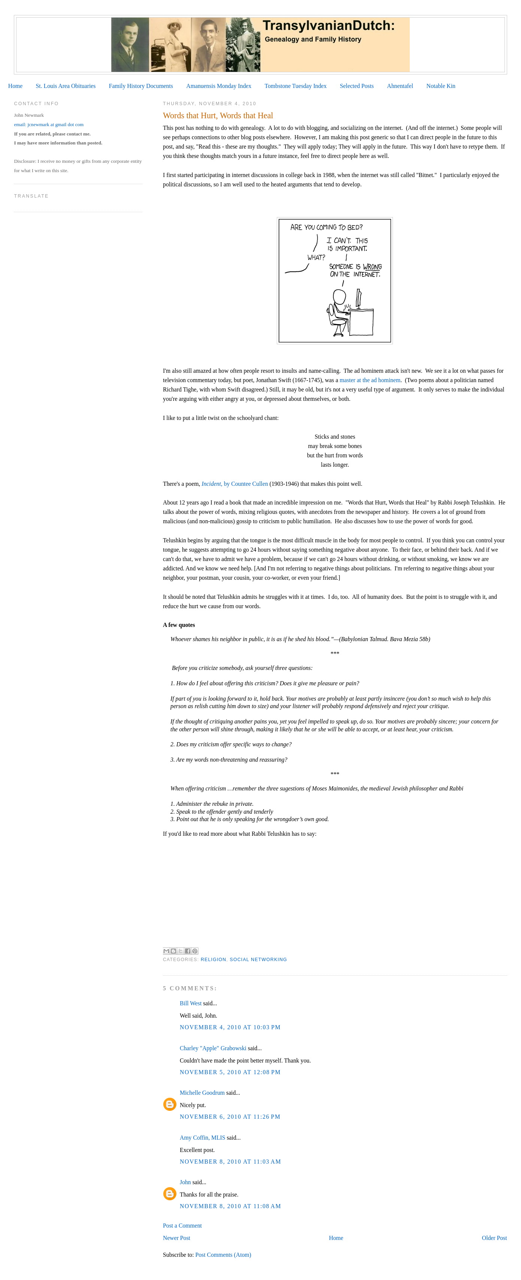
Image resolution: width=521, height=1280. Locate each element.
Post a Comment (182, 1225)
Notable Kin (441, 86)
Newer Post (176, 1238)
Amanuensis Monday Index (218, 86)
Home (15, 86)
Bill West (191, 1003)
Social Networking (258, 959)
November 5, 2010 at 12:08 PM (230, 1072)
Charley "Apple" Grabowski (213, 1048)
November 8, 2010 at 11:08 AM (230, 1206)
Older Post (494, 1238)
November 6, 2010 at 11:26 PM (230, 1116)
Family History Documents (141, 86)
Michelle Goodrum (202, 1092)
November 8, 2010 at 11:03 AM (230, 1161)
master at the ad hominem (370, 380)
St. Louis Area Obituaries (66, 86)
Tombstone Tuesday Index (295, 86)
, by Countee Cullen (235, 484)
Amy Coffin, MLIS (202, 1137)
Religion (213, 959)
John (185, 1182)
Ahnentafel (400, 86)
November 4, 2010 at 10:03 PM (230, 1027)
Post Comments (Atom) (223, 1255)
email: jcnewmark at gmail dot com (49, 124)
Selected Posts (357, 86)
